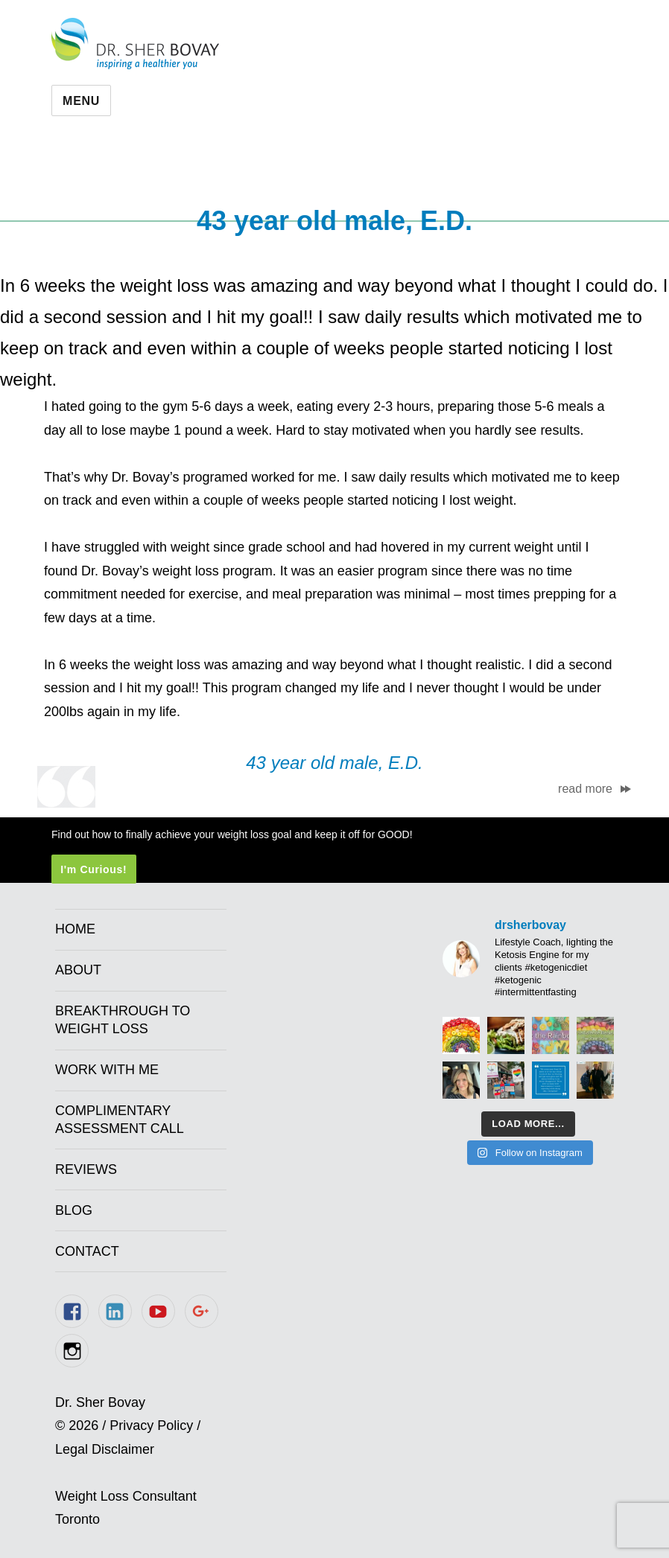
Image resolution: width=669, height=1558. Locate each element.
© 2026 (76, 1425)
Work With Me (107, 1069)
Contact (87, 1251)
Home (75, 929)
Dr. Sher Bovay (135, 43)
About (78, 969)
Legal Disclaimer (104, 1449)
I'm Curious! (93, 869)
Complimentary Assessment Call (119, 1119)
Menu (81, 101)
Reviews (86, 1169)
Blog (73, 1210)
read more (585, 788)
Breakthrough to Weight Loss (122, 1019)
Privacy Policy (151, 1425)
